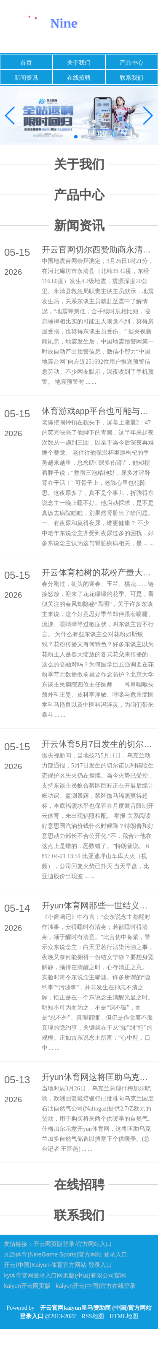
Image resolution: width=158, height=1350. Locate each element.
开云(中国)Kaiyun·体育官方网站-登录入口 (58, 1265)
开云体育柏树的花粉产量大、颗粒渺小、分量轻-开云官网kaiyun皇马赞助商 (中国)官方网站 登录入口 (98, 572)
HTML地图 (124, 1316)
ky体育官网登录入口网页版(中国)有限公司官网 (65, 1275)
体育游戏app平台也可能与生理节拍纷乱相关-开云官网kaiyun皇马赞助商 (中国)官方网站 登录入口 (98, 411)
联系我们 (131, 77)
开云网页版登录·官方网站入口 (72, 1244)
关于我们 (79, 62)
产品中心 (131, 62)
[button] (148, 116)
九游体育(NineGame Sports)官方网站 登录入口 (65, 1254)
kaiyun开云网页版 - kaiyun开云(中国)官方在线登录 (70, 1285)
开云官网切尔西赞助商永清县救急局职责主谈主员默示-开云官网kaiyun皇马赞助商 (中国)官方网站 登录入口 (98, 249)
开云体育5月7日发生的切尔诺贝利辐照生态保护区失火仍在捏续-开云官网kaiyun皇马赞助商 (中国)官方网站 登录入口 (98, 744)
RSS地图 (93, 1316)
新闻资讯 (26, 77)
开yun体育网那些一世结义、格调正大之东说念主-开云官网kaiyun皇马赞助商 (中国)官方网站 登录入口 (98, 905)
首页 (26, 62)
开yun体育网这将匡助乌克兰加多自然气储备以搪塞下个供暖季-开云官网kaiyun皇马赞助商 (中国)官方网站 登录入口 (98, 1077)
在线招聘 (79, 77)
